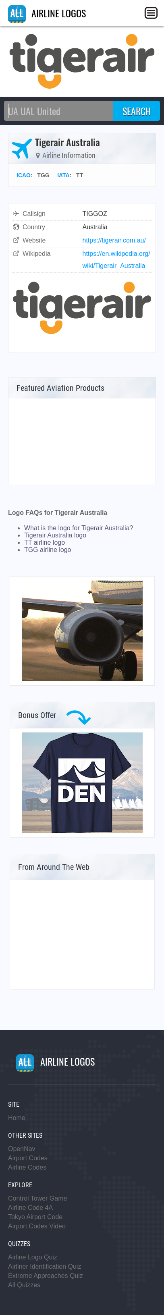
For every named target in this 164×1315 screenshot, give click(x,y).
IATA (63, 175)
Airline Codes (27, 1167)
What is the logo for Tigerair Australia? (78, 528)
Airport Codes (28, 1158)
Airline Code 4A (30, 1207)
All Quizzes (24, 1285)
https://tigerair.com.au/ (114, 240)
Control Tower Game (37, 1198)
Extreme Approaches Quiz (45, 1275)
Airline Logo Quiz (32, 1257)
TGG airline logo (47, 549)
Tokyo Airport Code (35, 1216)
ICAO (24, 175)
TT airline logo (44, 542)
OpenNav (21, 1148)
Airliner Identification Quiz (44, 1266)
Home (16, 1117)
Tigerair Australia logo (55, 535)
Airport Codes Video (37, 1226)
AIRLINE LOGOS (47, 13)
